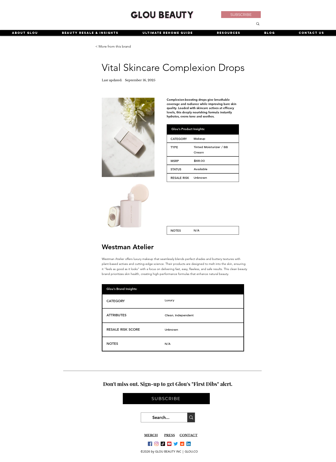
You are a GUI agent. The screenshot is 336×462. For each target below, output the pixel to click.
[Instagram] (156, 444)
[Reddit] (182, 444)
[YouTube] (169, 444)
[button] (241, 14)
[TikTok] (163, 444)
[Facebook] (150, 444)
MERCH (151, 435)
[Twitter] (176, 444)
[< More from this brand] (113, 46)
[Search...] (161, 417)
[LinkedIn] (188, 444)
